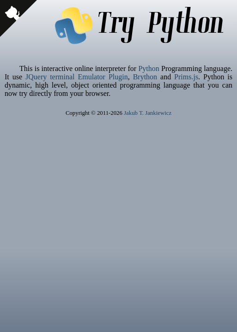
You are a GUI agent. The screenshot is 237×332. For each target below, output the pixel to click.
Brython (145, 77)
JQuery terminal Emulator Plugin (76, 77)
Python (148, 68)
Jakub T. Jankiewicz (147, 113)
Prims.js (186, 77)
